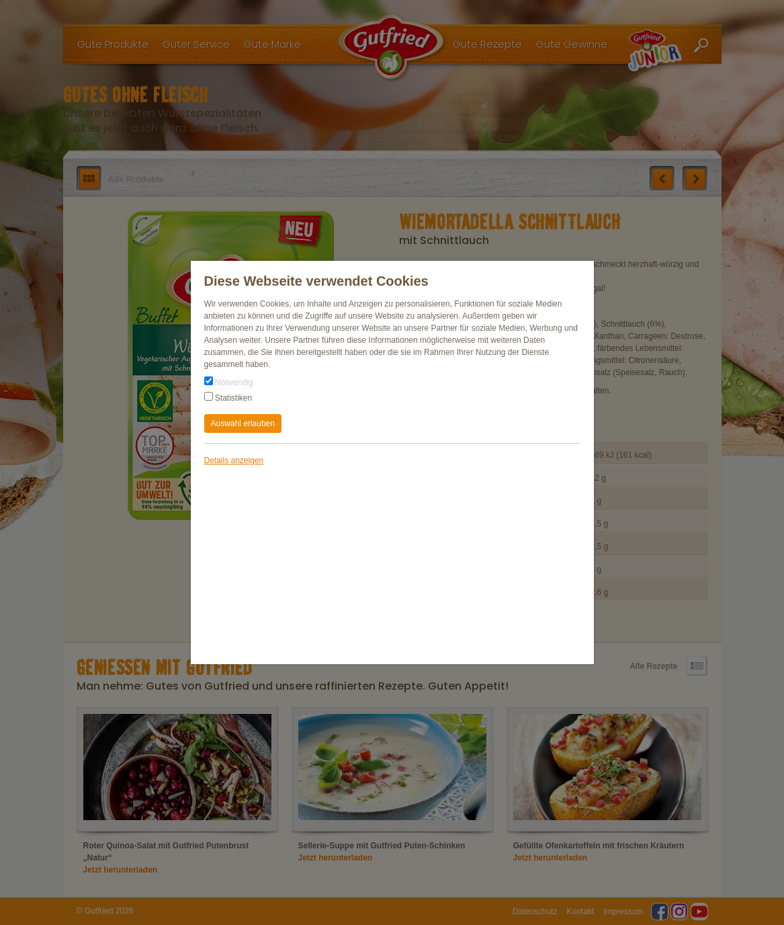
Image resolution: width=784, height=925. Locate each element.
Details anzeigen (234, 460)
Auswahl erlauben (243, 423)
